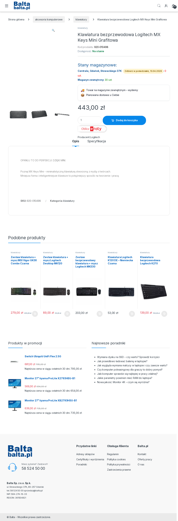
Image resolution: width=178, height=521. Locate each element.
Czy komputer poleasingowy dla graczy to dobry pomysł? (130, 369)
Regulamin (113, 454)
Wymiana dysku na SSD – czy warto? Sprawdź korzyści (128, 357)
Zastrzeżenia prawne (119, 469)
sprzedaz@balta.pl (33, 490)
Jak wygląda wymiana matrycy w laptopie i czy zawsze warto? (132, 365)
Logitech (95, 137)
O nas (141, 464)
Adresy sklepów (85, 454)
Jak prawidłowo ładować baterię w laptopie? (122, 361)
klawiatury (81, 19)
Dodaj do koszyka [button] (35, 314)
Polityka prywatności (118, 464)
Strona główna (16, 19)
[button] (53, 30)
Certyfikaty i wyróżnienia (90, 459)
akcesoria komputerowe (49, 19)
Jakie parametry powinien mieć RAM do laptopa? (124, 377)
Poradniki (81, 464)
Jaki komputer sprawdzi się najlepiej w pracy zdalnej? (127, 373)
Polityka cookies (116, 459)
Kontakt (142, 454)
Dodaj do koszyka (127, 120)
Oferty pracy (145, 459)
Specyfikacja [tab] (96, 141)
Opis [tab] (75, 141)
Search (159, 6)
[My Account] (166, 6)
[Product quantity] (90, 120)
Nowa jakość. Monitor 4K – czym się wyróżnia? (123, 382)
